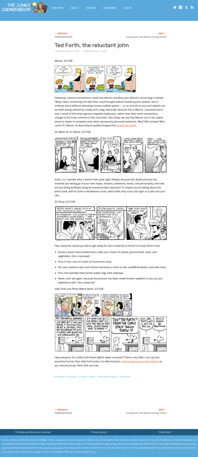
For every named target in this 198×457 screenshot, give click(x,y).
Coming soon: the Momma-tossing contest (146, 37)
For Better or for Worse (66, 377)
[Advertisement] (111, 397)
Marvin (92, 377)
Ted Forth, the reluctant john (92, 45)
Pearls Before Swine (107, 377)
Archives (57, 8)
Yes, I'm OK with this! (172, 445)
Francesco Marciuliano (53, 447)
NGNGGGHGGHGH (63, 37)
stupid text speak (126, 125)
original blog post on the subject (139, 361)
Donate (91, 8)
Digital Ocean (111, 443)
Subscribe (109, 8)
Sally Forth (125, 377)
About (75, 8)
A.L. (94, 451)
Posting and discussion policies (33, 432)
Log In (127, 8)
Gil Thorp (83, 377)
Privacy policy (99, 432)
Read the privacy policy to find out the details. (170, 438)
